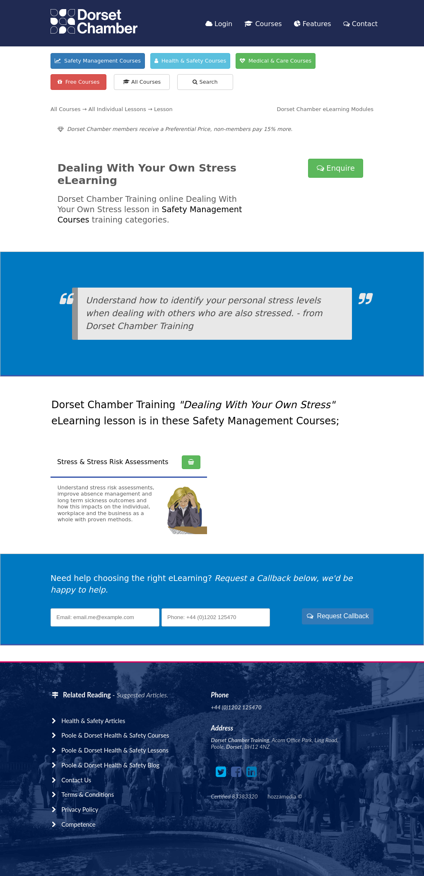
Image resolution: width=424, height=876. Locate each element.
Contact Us (76, 780)
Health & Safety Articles (93, 720)
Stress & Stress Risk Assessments (113, 462)
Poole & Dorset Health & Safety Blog (110, 765)
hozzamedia (281, 796)
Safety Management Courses (98, 61)
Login (218, 24)
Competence (78, 824)
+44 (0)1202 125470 (236, 707)
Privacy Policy (79, 809)
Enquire (336, 168)
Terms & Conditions (87, 794)
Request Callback (338, 615)
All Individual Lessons (117, 109)
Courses (263, 24)
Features (312, 24)
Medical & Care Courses (275, 61)
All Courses (142, 82)
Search (205, 82)
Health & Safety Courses (190, 61)
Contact (360, 24)
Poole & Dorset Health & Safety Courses (115, 735)
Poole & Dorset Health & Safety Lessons (115, 750)
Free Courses (79, 82)
